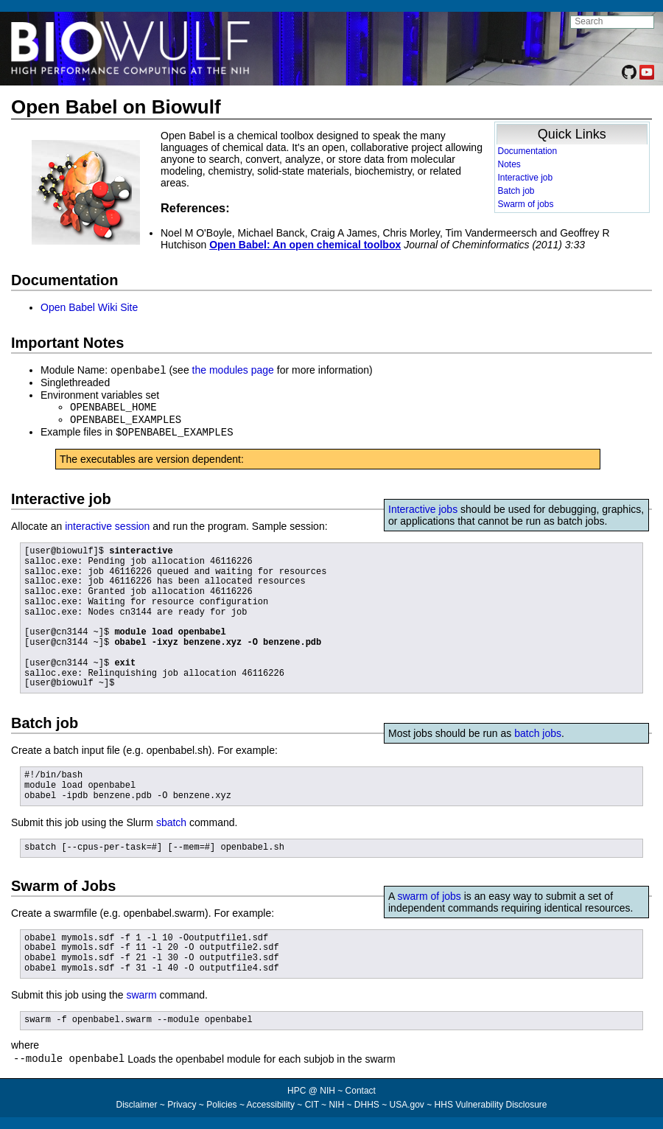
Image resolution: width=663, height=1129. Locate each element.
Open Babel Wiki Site (89, 307)
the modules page (233, 370)
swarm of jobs (428, 893)
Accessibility (271, 1104)
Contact (360, 1090)
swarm (141, 992)
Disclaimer (136, 1104)
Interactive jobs (422, 506)
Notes (509, 164)
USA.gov (407, 1104)
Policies (221, 1104)
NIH (336, 1104)
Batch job (516, 191)
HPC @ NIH (312, 1090)
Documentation (528, 151)
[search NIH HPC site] (612, 22)
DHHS (366, 1104)
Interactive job (525, 177)
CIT (312, 1104)
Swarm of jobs (526, 204)
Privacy (181, 1104)
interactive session (107, 523)
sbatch (171, 819)
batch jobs (537, 730)
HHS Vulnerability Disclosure (491, 1104)
